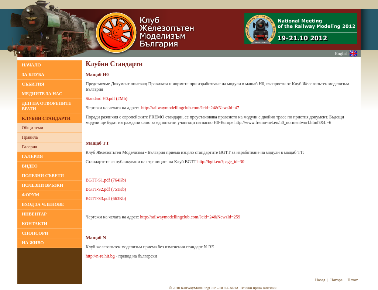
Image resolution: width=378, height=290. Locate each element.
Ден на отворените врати (46, 106)
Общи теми (32, 127)
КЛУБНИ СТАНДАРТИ (46, 118)
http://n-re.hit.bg (100, 256)
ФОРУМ (30, 194)
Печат (353, 279)
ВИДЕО (30, 166)
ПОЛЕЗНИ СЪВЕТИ (43, 175)
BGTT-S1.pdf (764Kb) (106, 180)
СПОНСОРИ (35, 233)
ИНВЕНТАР (34, 214)
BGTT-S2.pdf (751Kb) (106, 189)
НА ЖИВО (33, 242)
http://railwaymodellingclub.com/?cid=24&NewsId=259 (190, 217)
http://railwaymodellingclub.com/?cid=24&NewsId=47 (190, 107)
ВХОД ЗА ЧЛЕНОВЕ (43, 204)
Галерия (29, 146)
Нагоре (336, 279)
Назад (320, 279)
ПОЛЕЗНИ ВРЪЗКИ (42, 185)
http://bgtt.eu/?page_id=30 (220, 161)
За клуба (33, 74)
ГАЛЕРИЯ (32, 156)
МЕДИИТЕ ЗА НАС (42, 93)
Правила (30, 137)
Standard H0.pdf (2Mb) (106, 98)
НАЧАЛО (31, 65)
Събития (33, 84)
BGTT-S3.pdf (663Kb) (106, 198)
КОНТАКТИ (34, 223)
